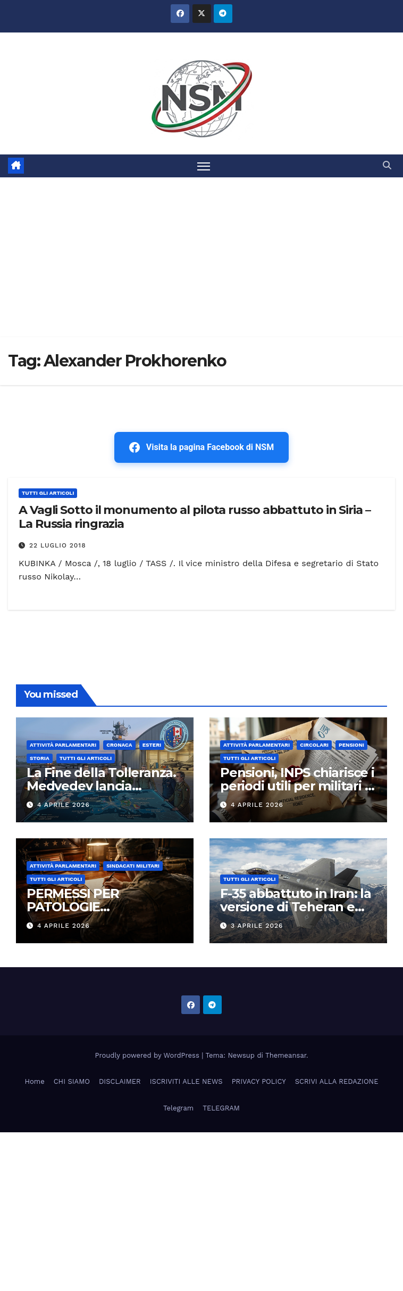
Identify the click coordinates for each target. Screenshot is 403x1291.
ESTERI (152, 745)
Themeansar (285, 1055)
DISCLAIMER (120, 1081)
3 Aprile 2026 (257, 925)
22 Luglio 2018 (57, 545)
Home (35, 1081)
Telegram (178, 1108)
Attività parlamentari (63, 745)
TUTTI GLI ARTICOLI (48, 493)
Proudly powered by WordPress (148, 1055)
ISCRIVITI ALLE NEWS (186, 1081)
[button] (387, 165)
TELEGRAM (221, 1108)
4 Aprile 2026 (63, 804)
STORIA (39, 758)
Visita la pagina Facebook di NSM (201, 447)
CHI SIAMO (72, 1081)
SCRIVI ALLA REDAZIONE (337, 1081)
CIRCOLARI (314, 745)
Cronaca (119, 745)
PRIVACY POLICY (259, 1081)
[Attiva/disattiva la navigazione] (203, 166)
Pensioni (351, 745)
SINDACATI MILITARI (132, 866)
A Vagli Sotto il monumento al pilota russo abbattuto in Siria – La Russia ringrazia (195, 517)
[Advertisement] (201, 257)
